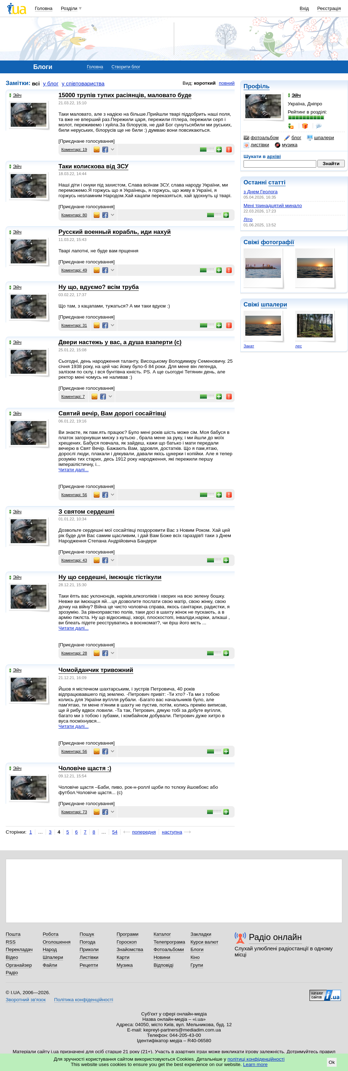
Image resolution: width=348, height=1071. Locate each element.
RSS (11, 942)
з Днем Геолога (260, 191)
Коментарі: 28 (74, 653)
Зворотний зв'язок (26, 999)
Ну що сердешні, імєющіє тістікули (110, 577)
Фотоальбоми (169, 949)
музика (286, 145)
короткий (205, 83)
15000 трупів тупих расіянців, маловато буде (124, 95)
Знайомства (130, 949)
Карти (123, 957)
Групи (196, 965)
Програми (127, 934)
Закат (249, 346)
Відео (12, 957)
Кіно (195, 957)
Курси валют (204, 942)
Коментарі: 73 (74, 812)
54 (114, 832)
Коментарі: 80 (74, 215)
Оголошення (57, 942)
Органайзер (19, 965)
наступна (172, 832)
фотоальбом (261, 138)
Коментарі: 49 (74, 270)
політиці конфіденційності (256, 1059)
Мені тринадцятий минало (273, 205)
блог (292, 138)
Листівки (89, 957)
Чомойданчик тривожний (95, 670)
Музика (125, 965)
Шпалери (53, 957)
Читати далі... (73, 469)
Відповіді (164, 965)
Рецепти (89, 965)
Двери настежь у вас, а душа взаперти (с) (119, 342)
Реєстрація (329, 8)
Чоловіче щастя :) (84, 768)
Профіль (257, 86)
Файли (50, 965)
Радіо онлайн (275, 937)
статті (277, 182)
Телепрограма (169, 942)
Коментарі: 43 (74, 560)
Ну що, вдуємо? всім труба (98, 287)
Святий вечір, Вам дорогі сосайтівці (112, 413)
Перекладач (19, 949)
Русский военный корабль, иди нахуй (114, 232)
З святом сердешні (86, 511)
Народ (50, 949)
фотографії (277, 242)
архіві (274, 156)
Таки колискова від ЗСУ (93, 166)
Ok (332, 1062)
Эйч (15, 95)
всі (36, 83)
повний (227, 83)
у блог (51, 83)
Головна (43, 8)
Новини (162, 957)
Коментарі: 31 (74, 325)
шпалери (320, 138)
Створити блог (126, 66)
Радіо (12, 972)
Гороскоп (127, 942)
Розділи (69, 8)
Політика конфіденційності (83, 999)
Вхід (304, 8)
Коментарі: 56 (74, 495)
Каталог (162, 934)
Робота (50, 934)
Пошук (87, 934)
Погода (87, 942)
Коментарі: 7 (73, 396)
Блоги (197, 949)
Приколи (89, 949)
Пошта (13, 934)
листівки (256, 145)
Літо (248, 219)
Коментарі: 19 (74, 149)
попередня (144, 832)
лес (298, 346)
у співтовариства (83, 83)
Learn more (255, 1064)
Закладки (200, 934)
